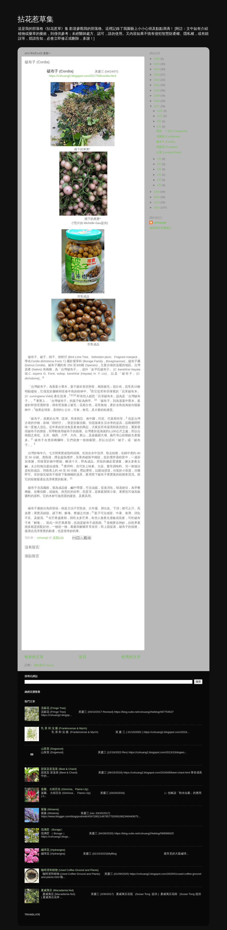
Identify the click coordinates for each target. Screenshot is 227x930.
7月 (159, 158)
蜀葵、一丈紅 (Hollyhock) (171, 131)
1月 (159, 185)
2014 (157, 202)
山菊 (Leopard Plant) (168, 152)
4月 (159, 174)
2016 (157, 191)
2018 (157, 100)
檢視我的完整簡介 (160, 227)
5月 (159, 169)
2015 (157, 197)
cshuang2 (159, 222)
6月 (159, 164)
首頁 (82, 657)
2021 (157, 84)
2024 (157, 69)
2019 (157, 95)
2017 (157, 106)
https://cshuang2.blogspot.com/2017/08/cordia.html (82, 75)
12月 (160, 110)
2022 (157, 79)
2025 (157, 63)
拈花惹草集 (36, 19)
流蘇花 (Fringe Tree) (53, 708)
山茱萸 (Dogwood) (52, 748)
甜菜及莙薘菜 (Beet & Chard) (59, 768)
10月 (160, 116)
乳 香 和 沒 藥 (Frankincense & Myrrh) (64, 728)
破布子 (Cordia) (165, 141)
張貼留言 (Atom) (44, 665)
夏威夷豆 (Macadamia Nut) (57, 890)
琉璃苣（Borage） (52, 829)
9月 (159, 121)
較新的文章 (34, 657)
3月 (159, 179)
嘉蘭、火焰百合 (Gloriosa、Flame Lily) (64, 789)
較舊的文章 (130, 657)
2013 (157, 207)
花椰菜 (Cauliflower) (168, 136)
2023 (157, 74)
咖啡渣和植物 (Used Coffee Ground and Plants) (70, 870)
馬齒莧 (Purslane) (167, 146)
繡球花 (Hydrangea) (53, 849)
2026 (157, 58)
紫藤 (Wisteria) (50, 809)
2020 (157, 90)
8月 (159, 126)
